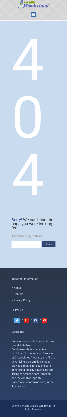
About (17, 287)
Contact (18, 294)
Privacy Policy (22, 300)
